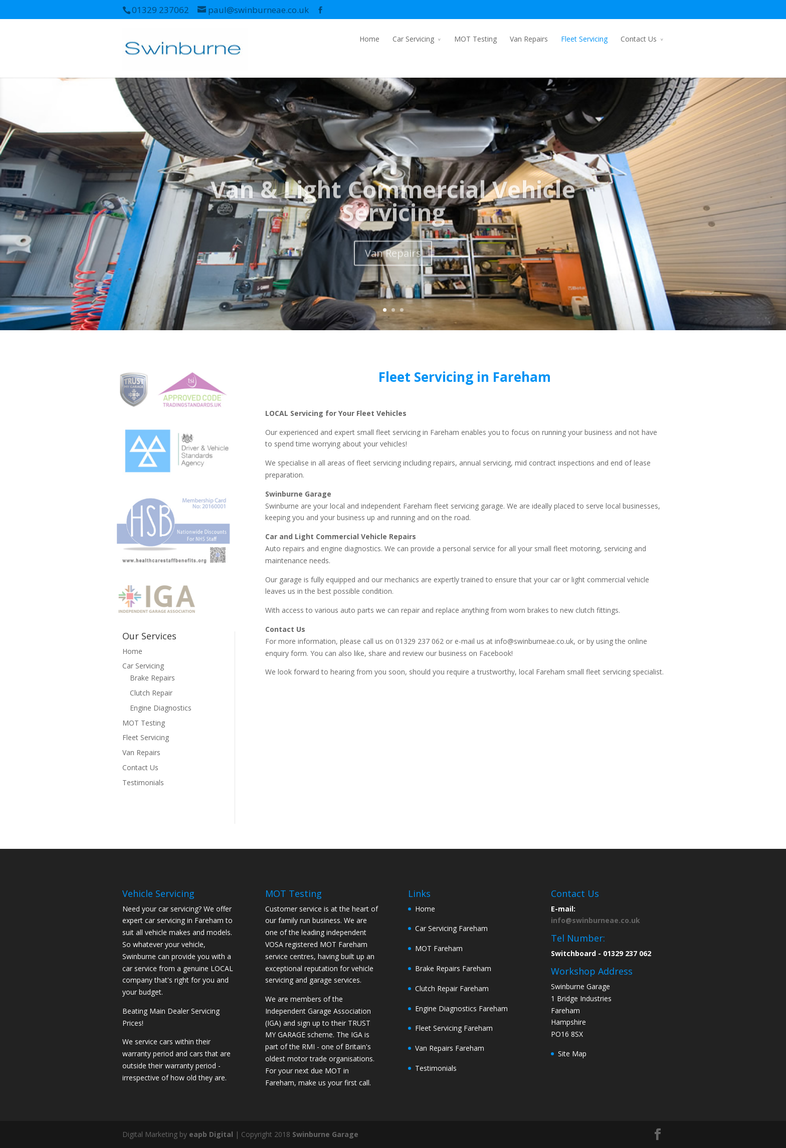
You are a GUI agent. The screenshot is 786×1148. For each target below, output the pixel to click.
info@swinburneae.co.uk (595, 920)
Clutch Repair (151, 693)
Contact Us (639, 39)
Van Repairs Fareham (449, 1048)
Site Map (572, 1053)
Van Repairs (529, 39)
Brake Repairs (152, 677)
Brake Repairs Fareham (453, 968)
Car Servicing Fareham (451, 928)
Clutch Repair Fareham (452, 988)
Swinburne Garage (325, 1134)
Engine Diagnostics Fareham (461, 1008)
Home (369, 39)
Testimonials (143, 782)
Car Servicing (413, 39)
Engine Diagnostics (160, 708)
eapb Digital (211, 1134)
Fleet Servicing (584, 39)
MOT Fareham (439, 948)
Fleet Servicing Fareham (454, 1028)
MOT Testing (475, 39)
